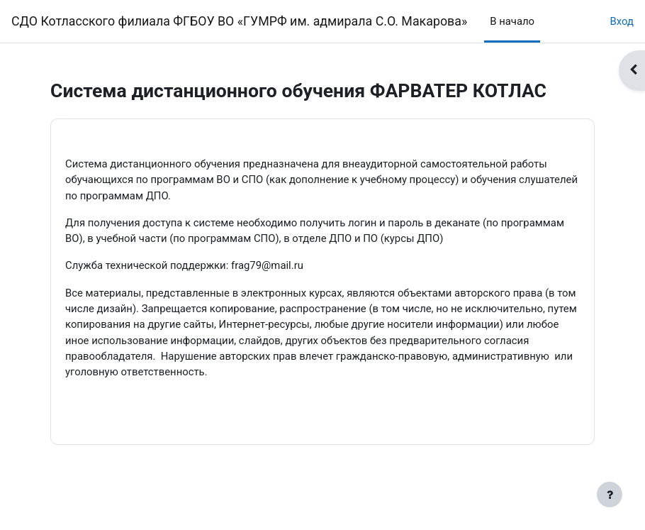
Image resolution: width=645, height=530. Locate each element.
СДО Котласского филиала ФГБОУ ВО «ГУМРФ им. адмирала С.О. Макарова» (239, 20)
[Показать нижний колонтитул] (609, 494)
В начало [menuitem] (512, 21)
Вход (622, 21)
